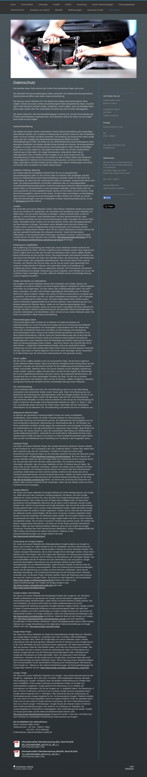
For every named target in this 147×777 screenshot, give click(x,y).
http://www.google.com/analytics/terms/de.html (33, 585)
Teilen (107, 198)
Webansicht (129, 769)
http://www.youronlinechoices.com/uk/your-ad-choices (40, 240)
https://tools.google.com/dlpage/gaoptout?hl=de (33, 580)
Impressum (20, 201)
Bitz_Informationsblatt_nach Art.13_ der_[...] (40, 744)
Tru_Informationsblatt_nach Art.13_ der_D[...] (41, 754)
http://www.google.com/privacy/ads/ (45, 626)
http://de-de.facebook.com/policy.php (29, 480)
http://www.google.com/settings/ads (28, 616)
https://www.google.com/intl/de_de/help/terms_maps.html (64, 668)
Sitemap (30, 767)
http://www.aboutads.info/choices (71, 237)
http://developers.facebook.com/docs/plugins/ (51, 456)
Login (132, 766)
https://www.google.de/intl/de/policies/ (29, 588)
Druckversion (19, 767)
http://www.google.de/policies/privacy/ (29, 536)
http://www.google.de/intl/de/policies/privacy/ (32, 714)
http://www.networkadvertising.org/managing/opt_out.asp (42, 619)
